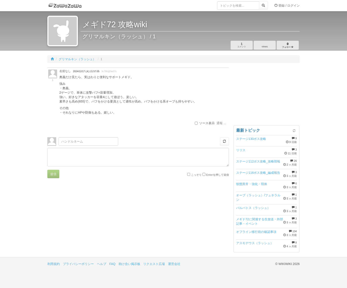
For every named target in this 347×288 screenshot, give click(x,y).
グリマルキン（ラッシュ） (77, 59)
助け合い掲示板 (129, 264)
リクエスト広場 (154, 264)
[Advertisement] (266, 95)
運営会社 (174, 264)
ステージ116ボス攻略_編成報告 (258, 172)
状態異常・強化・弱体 (251, 184)
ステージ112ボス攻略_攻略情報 (258, 161)
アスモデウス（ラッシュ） (254, 243)
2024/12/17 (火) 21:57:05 (86, 71)
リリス (240, 150)
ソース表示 (205, 123)
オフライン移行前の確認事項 (256, 232)
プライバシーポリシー (78, 264)
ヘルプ (101, 264)
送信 (53, 174)
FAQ (112, 264)
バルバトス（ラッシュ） (253, 208)
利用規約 (53, 264)
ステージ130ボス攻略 (251, 139)
